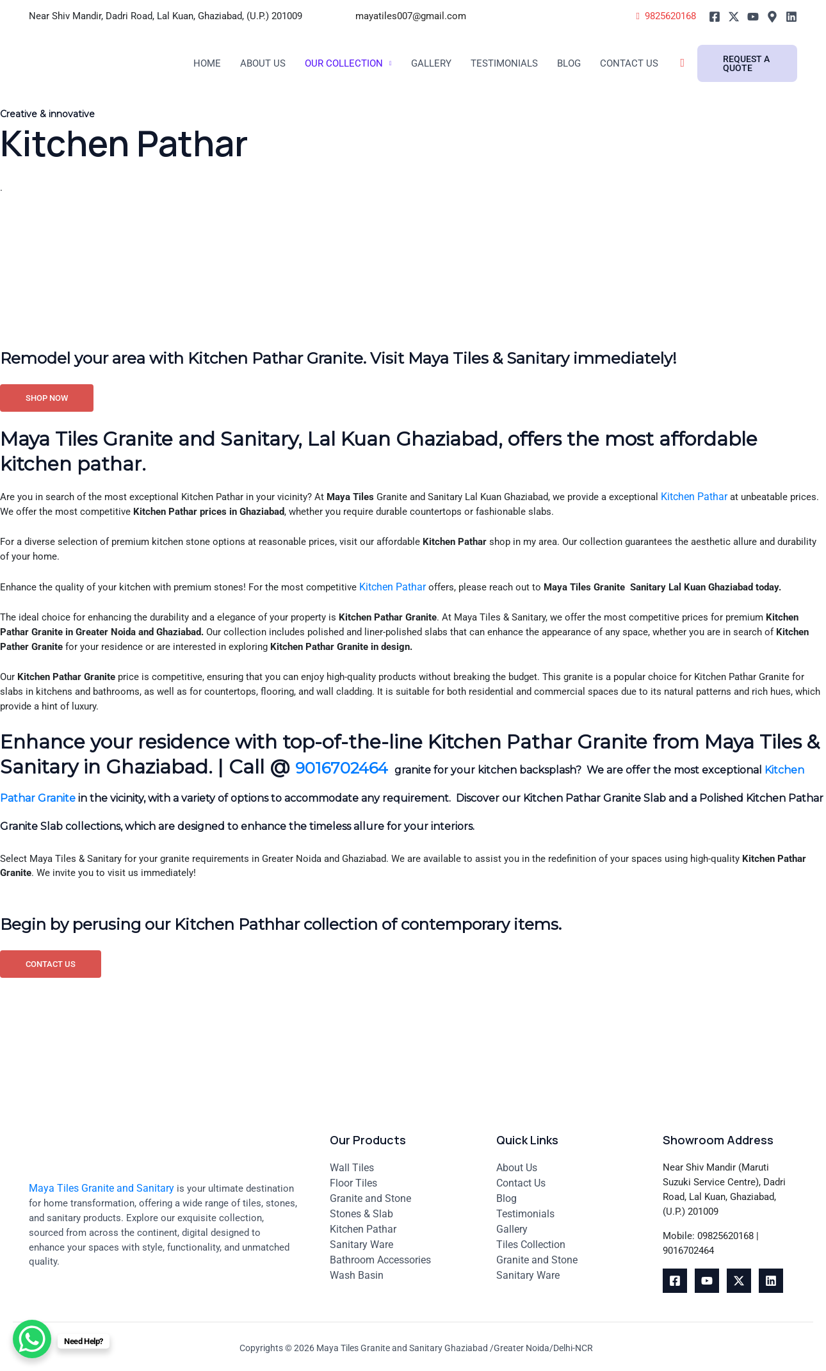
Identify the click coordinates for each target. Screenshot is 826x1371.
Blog (586, 64)
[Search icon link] (703, 63)
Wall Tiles (352, 1163)
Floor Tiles (353, 1178)
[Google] (772, 16)
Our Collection (350, 64)
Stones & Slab (361, 1209)
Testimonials (518, 64)
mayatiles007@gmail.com (412, 16)
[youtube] (707, 1281)
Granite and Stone (370, 1194)
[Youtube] (753, 16)
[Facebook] (714, 16)
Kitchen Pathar (735, 529)
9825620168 (662, 16)
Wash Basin (357, 1271)
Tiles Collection (530, 1240)
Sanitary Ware (361, 1240)
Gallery (441, 64)
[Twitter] (734, 16)
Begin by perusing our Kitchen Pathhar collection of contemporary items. (348, 970)
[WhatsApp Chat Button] (32, 1339)
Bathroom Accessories (380, 1255)
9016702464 (356, 810)
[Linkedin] (791, 16)
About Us (265, 64)
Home (207, 64)
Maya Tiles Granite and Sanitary (101, 1184)
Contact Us (648, 64)
